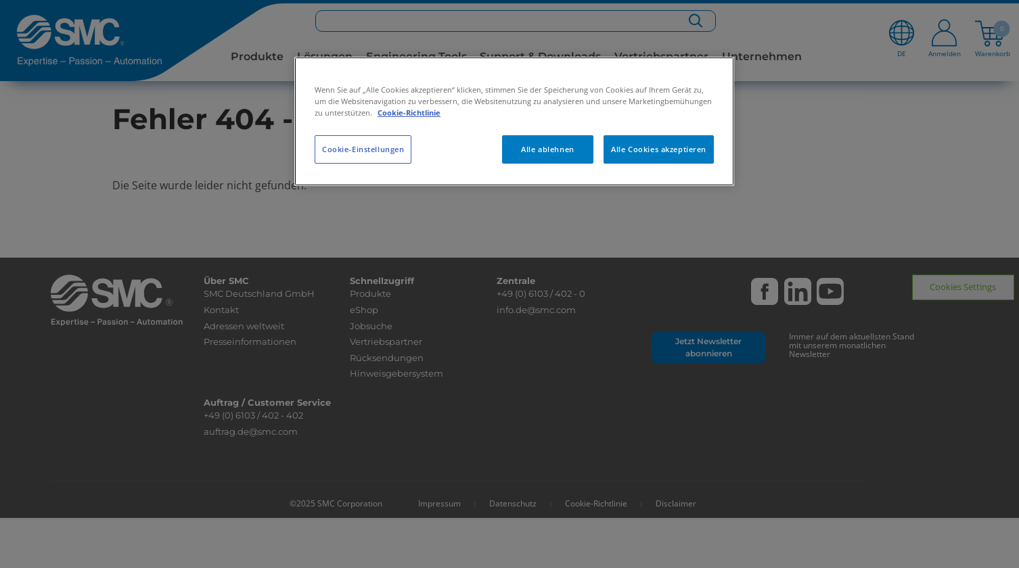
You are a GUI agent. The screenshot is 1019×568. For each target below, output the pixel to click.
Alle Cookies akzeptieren (658, 149)
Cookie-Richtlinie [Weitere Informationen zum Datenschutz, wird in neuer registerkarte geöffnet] (409, 113)
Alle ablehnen (547, 149)
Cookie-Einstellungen (363, 149)
